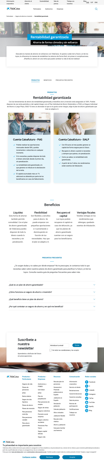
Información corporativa (73, 383)
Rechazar (49, 457)
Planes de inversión (28, 408)
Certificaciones (74, 409)
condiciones (65, 350)
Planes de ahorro (27, 405)
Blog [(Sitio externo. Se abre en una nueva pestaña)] (84, 1)
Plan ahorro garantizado (26, 424)
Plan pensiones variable (27, 419)
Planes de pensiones (25, 388)
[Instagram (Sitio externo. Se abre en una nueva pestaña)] (90, 394)
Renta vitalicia (26, 396)
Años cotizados (58, 412)
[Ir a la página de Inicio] (13, 8)
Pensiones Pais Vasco (43, 427)
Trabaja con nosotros (73, 414)
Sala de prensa (74, 400)
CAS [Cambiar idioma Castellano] (87, 2)
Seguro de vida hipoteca (27, 401)
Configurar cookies (29, 457)
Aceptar (72, 457)
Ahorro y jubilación (59, 425)
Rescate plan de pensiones (59, 383)
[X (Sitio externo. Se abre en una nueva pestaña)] (87, 386)
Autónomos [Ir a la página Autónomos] (49, 9)
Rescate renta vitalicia (58, 420)
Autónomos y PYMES (42, 385)
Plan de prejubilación (42, 397)
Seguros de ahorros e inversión (23, 16)
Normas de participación (73, 405)
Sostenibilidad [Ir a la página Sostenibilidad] (44, 1)
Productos (35, 80)
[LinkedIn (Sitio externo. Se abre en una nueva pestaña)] (90, 390)
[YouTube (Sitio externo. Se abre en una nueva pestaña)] (90, 402)
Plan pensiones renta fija (27, 413)
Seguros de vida (27, 384)
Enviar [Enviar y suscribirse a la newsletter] (77, 345)
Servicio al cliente (74, 387)
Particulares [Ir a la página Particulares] (37, 9)
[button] (96, 9)
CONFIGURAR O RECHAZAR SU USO (36, 452)
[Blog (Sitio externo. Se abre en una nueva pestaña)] (88, 410)
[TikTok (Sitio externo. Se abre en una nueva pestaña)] (89, 398)
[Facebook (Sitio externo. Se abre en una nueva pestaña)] (90, 382)
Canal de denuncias (75, 394)
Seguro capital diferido (42, 432)
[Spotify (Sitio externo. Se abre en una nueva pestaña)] (89, 406)
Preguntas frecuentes (64, 80)
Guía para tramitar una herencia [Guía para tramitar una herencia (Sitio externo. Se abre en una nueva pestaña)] (59, 429)
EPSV (24, 393)
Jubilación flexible (59, 416)
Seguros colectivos (44, 411)
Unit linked (41, 390)
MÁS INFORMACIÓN (17, 452)
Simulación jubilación (57, 405)
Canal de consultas (75, 397)
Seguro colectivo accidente (43, 421)
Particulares (10, 16)
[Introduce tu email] (59, 345)
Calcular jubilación (59, 409)
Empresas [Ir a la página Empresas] (60, 9)
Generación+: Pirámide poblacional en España (58, 390)
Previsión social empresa (43, 415)
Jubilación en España (58, 399)
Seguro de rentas (43, 407)
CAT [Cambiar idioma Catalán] (92, 2)
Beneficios (48, 80)
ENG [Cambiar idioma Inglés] (96, 2)
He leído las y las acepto (65, 350)
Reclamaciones (74, 390)
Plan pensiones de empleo (44, 403)
